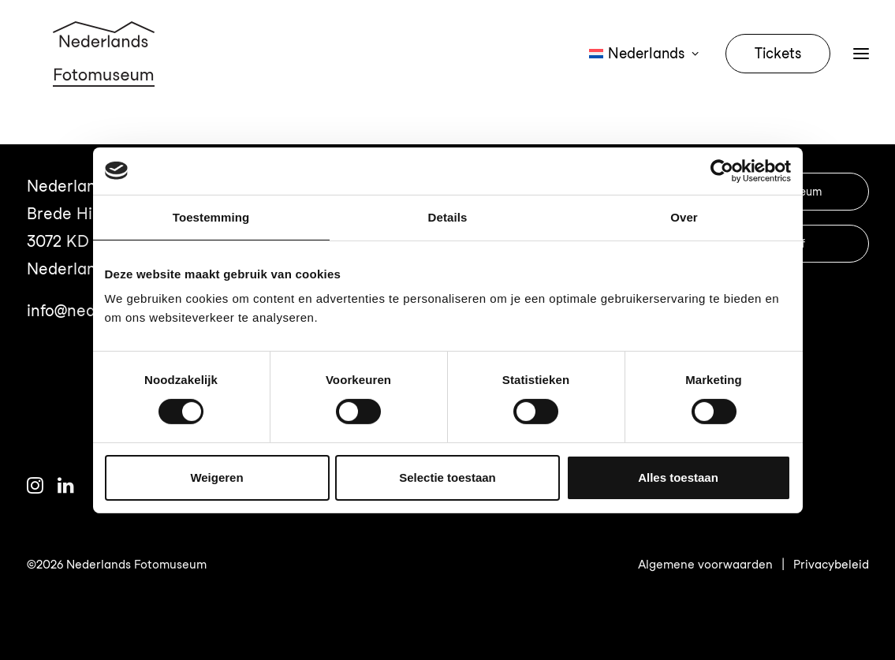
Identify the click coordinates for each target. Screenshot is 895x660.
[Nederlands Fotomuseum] (106, 72)
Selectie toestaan (447, 477)
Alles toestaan (678, 477)
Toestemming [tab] (211, 216)
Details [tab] (448, 216)
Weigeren (216, 477)
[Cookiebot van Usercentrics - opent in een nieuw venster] (722, 170)
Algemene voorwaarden (705, 564)
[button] (35, 488)
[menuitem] (649, 72)
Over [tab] (684, 216)
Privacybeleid (831, 564)
